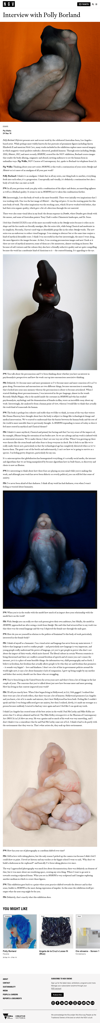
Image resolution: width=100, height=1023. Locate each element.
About (5, 979)
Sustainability (9, 987)
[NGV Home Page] (9, 4)
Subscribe (57, 995)
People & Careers (10, 995)
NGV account (56, 988)
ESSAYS (5, 126)
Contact (6, 983)
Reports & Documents (12, 998)
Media (5, 991)
